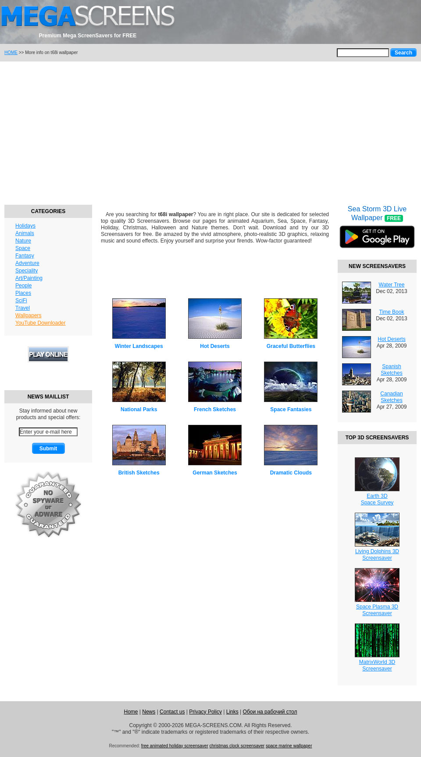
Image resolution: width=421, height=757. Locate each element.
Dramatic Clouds (291, 473)
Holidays (25, 226)
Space (22, 248)
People (23, 286)
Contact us (172, 712)
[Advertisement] (210, 131)
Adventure (27, 263)
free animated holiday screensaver (174, 745)
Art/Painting (29, 278)
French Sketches (215, 409)
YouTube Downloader (40, 323)
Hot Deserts (214, 346)
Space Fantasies (290, 409)
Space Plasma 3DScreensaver (377, 610)
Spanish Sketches (391, 369)
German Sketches (215, 473)
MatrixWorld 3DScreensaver (377, 665)
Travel (22, 308)
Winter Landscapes (139, 346)
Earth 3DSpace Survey (377, 499)
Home (131, 712)
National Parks (139, 409)
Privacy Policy (205, 712)
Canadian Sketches (391, 397)
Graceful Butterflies (291, 346)
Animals (24, 233)
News (148, 712)
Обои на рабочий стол (270, 712)
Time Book (391, 312)
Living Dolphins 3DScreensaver (377, 554)
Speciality (26, 271)
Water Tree (392, 285)
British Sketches (139, 473)
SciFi (21, 300)
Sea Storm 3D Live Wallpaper (377, 232)
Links (232, 712)
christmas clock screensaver (237, 745)
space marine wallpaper (289, 745)
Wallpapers (28, 315)
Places (23, 293)
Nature (23, 241)
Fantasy (24, 256)
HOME (11, 52)
